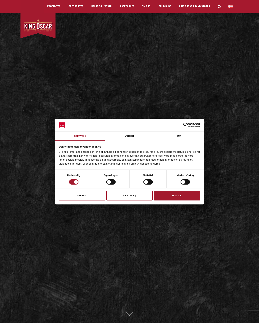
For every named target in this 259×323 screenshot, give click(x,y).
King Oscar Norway (230, 6)
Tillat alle (177, 195)
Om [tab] (179, 136)
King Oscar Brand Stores (194, 6)
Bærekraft (127, 6)
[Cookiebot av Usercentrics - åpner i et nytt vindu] (185, 124)
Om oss (146, 6)
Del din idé (165, 6)
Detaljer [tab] (129, 136)
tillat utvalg (129, 195)
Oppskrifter (76, 6)
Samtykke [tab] (80, 136)
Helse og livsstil (101, 6)
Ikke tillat (82, 195)
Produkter (53, 6)
